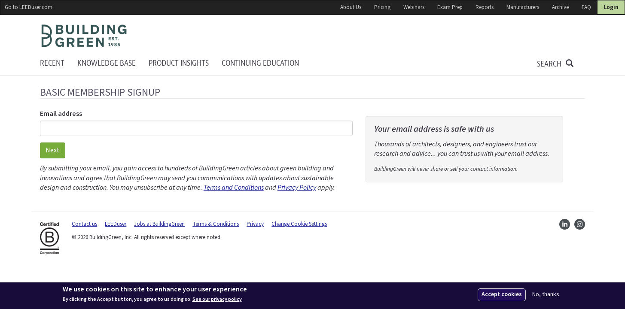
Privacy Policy (296, 187)
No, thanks (545, 295)
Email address (61, 113)
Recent (52, 63)
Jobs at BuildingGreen (159, 224)
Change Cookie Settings (299, 224)
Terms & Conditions (215, 224)
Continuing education (260, 63)
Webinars (413, 7)
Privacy (255, 224)
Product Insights (179, 63)
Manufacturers (522, 7)
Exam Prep (450, 7)
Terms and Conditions (234, 187)
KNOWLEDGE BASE (106, 63)
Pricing (382, 7)
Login (611, 7)
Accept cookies (502, 294)
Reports (485, 7)
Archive (560, 7)
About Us (350, 7)
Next (53, 150)
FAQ (586, 7)
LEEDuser (115, 224)
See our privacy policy (217, 299)
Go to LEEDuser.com (28, 7)
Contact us (84, 224)
